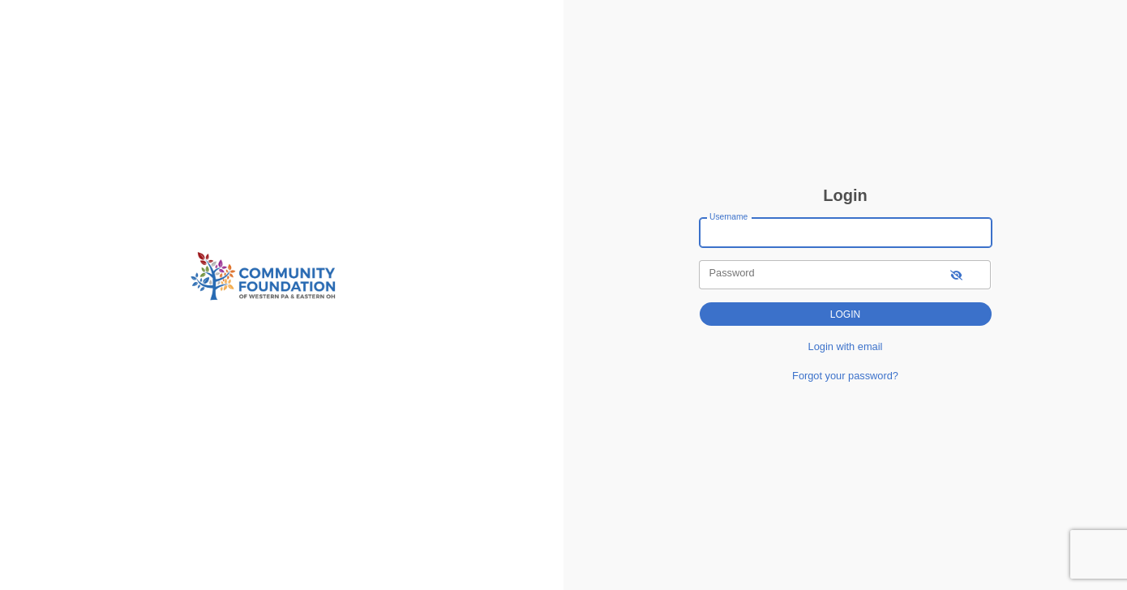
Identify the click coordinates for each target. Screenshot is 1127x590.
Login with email (845, 346)
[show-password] (956, 274)
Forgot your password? (845, 376)
